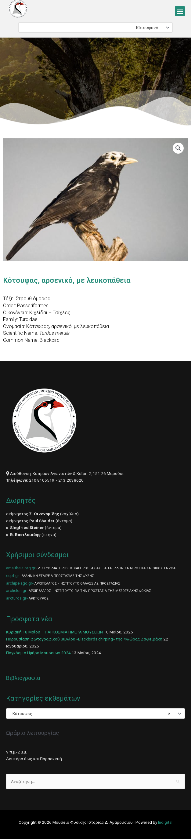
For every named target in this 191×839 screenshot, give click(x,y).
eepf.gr (12, 575)
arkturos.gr (16, 598)
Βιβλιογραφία (23, 678)
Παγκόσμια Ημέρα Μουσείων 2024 (38, 652)
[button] (180, 11)
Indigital (165, 822)
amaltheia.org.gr (21, 567)
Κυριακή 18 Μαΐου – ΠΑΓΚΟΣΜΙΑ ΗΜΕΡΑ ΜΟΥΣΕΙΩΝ (54, 631)
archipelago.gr (19, 583)
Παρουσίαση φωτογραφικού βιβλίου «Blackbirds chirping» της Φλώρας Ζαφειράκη (84, 639)
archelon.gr (16, 590)
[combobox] (95, 27)
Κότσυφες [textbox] (145, 27)
